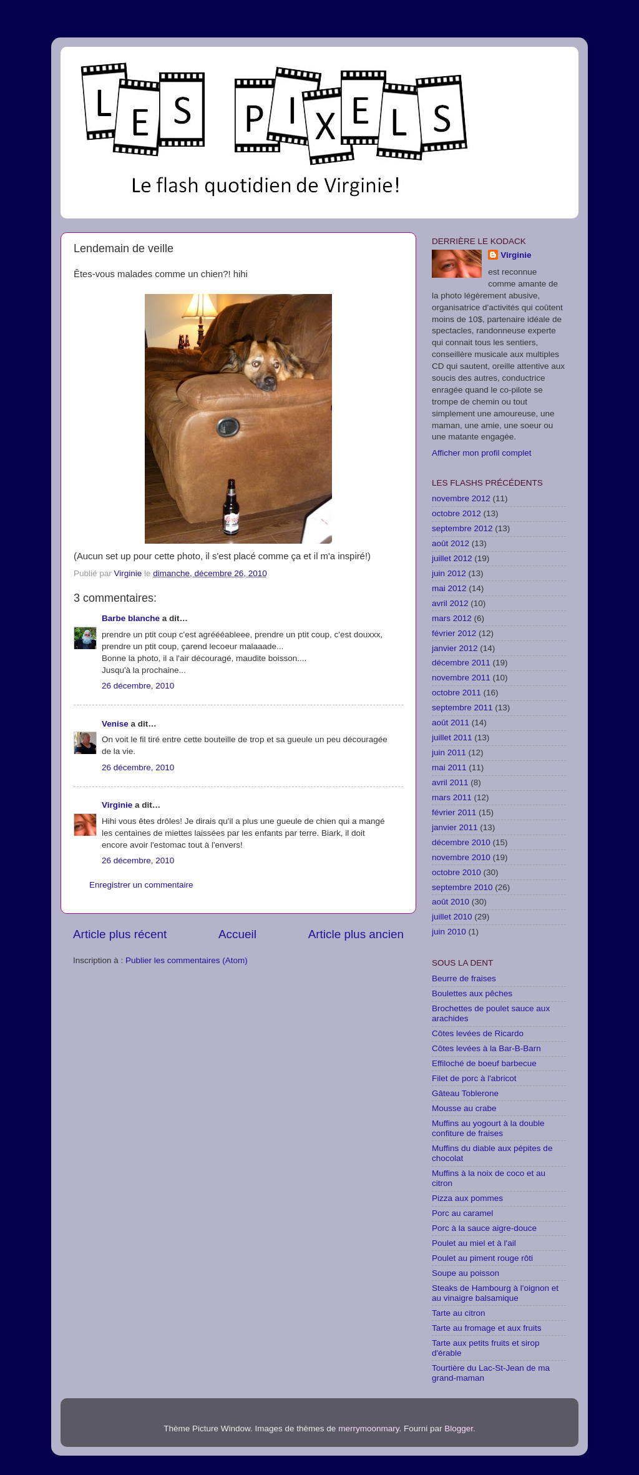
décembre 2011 (461, 662)
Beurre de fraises (464, 978)
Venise (115, 723)
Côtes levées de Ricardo (478, 1033)
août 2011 (450, 722)
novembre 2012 (461, 498)
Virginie (117, 805)
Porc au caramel (462, 1213)
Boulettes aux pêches (472, 993)
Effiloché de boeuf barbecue (484, 1063)
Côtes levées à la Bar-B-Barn (486, 1048)
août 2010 (450, 901)
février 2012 (454, 633)
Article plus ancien (356, 934)
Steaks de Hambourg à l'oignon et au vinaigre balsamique (495, 1293)
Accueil (237, 934)
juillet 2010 (452, 916)
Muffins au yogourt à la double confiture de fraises (488, 1128)
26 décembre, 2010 (138, 685)
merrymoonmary (368, 1428)
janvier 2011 (455, 827)
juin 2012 (449, 573)
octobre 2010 (456, 872)
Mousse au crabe (464, 1108)
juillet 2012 (452, 558)
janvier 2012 (455, 648)
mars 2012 (452, 618)
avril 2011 (450, 782)
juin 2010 (449, 931)
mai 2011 (449, 767)
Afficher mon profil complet (482, 453)
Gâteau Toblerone (465, 1093)
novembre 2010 (461, 857)
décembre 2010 (461, 842)
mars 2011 (452, 797)
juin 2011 (449, 752)
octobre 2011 (456, 692)
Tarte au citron (458, 1313)
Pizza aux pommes (467, 1198)
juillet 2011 (452, 737)
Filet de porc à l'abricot (474, 1078)
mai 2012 (449, 588)
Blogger (458, 1428)
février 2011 (454, 812)
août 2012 (450, 543)
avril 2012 (450, 603)
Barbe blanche (131, 618)
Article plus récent (120, 934)
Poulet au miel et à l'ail (474, 1243)
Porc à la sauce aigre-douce (484, 1228)
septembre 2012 (462, 528)
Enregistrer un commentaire (141, 884)
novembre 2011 (461, 677)
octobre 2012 (456, 513)
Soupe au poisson (465, 1273)
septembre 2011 (462, 707)
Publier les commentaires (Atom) (186, 960)
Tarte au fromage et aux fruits (487, 1328)
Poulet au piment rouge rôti (482, 1258)
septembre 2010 (462, 887)
